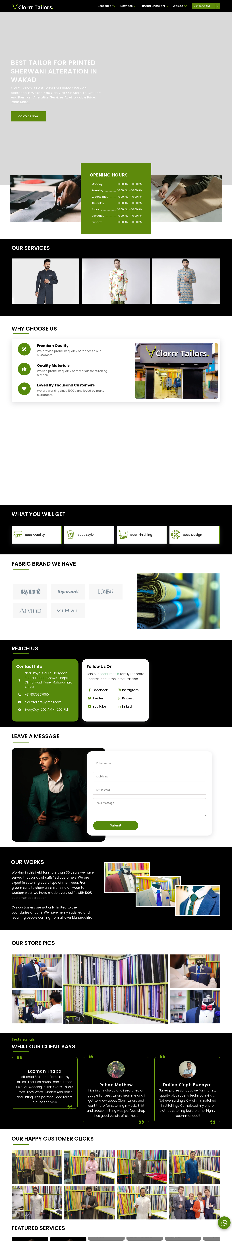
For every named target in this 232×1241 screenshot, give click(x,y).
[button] (28, 116)
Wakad (180, 6)
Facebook (97, 690)
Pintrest (125, 698)
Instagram (127, 690)
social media (109, 674)
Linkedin (125, 706)
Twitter (95, 698)
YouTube (96, 706)
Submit (115, 825)
